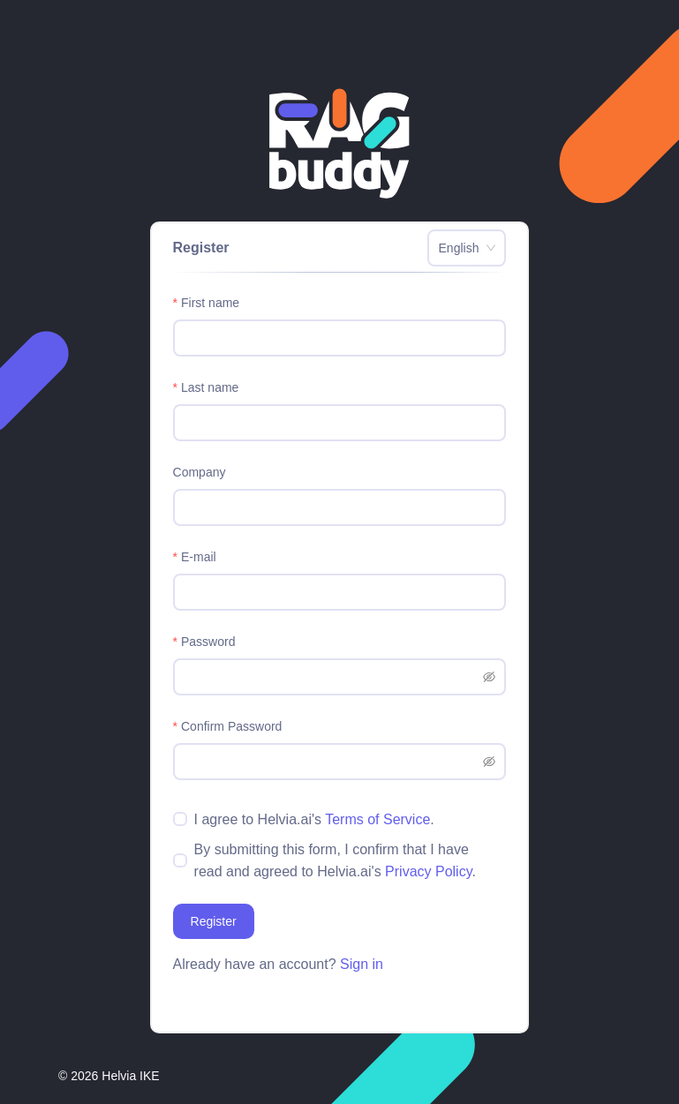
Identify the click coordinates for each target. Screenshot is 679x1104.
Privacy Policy (428, 871)
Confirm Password (231, 726)
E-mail (198, 557)
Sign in (361, 964)
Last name (209, 387)
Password (208, 642)
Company (199, 472)
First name (210, 303)
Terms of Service (377, 819)
